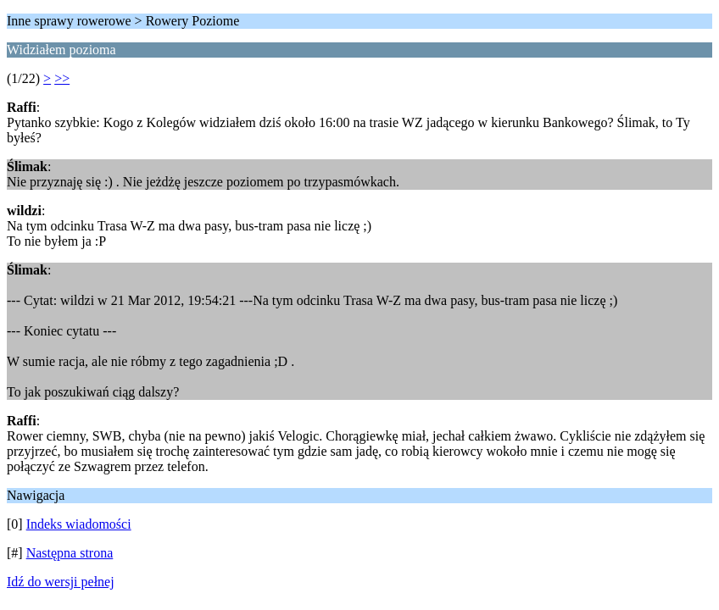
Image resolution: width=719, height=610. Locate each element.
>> (62, 78)
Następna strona (70, 553)
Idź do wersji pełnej (60, 581)
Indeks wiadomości (78, 524)
